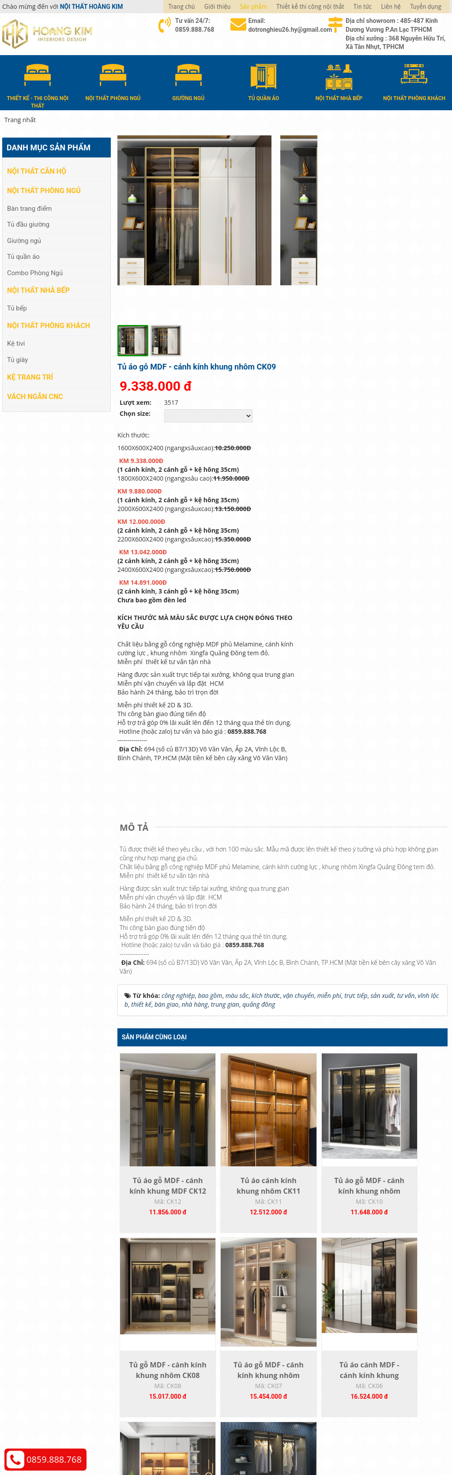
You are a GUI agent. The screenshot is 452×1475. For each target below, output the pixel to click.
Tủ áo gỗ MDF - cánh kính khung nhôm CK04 (406, 1243)
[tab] (136, 674)
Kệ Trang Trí (30, 376)
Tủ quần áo (23, 256)
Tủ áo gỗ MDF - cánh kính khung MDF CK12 (158, 1048)
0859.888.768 (54, 1459)
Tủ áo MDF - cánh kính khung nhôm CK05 (324, 1243)
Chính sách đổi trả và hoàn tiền (392, 1364)
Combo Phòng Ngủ (35, 272)
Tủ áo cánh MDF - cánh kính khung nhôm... (241, 1243)
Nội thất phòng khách (48, 325)
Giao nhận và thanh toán (270, 1351)
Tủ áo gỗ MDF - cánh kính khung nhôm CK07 (158, 1243)
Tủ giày (17, 358)
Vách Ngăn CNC (35, 395)
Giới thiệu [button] (217, 6)
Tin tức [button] (363, 6)
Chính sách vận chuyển (381, 1351)
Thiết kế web (352, 1444)
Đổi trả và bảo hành (263, 1364)
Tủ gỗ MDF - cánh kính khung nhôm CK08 (406, 1048)
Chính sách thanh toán (380, 1337)
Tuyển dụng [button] (425, 6)
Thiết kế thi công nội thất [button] (310, 6)
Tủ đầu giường (28, 224)
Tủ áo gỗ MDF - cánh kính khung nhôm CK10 (324, 1048)
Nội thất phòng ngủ (44, 190)
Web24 (377, 1444)
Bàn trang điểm (29, 207)
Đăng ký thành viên (262, 1377)
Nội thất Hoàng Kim (308, 1444)
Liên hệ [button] (391, 6)
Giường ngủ (24, 239)
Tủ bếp (17, 307)
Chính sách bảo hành (378, 1377)
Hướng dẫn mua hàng (266, 1337)
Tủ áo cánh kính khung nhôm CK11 (241, 1048)
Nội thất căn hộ (36, 170)
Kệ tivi (16, 343)
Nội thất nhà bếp (38, 289)
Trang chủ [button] (181, 6)
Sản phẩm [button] (253, 6)
